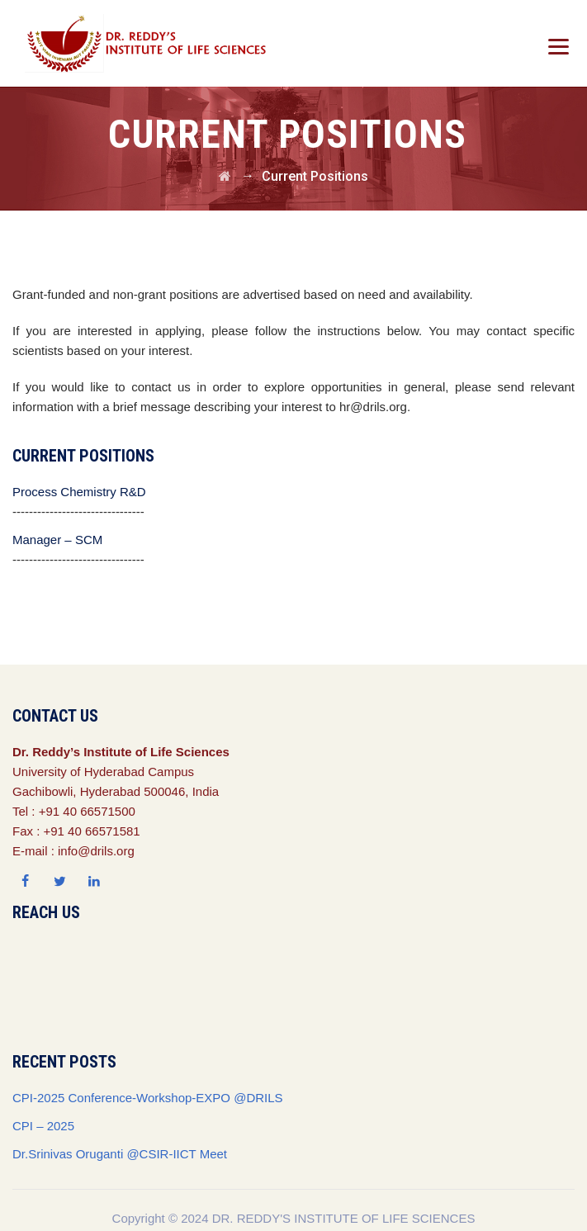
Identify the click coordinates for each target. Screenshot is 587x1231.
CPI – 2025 (43, 1126)
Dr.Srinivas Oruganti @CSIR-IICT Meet (119, 1154)
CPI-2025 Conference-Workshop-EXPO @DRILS (147, 1098)
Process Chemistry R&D (79, 492)
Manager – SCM (57, 540)
